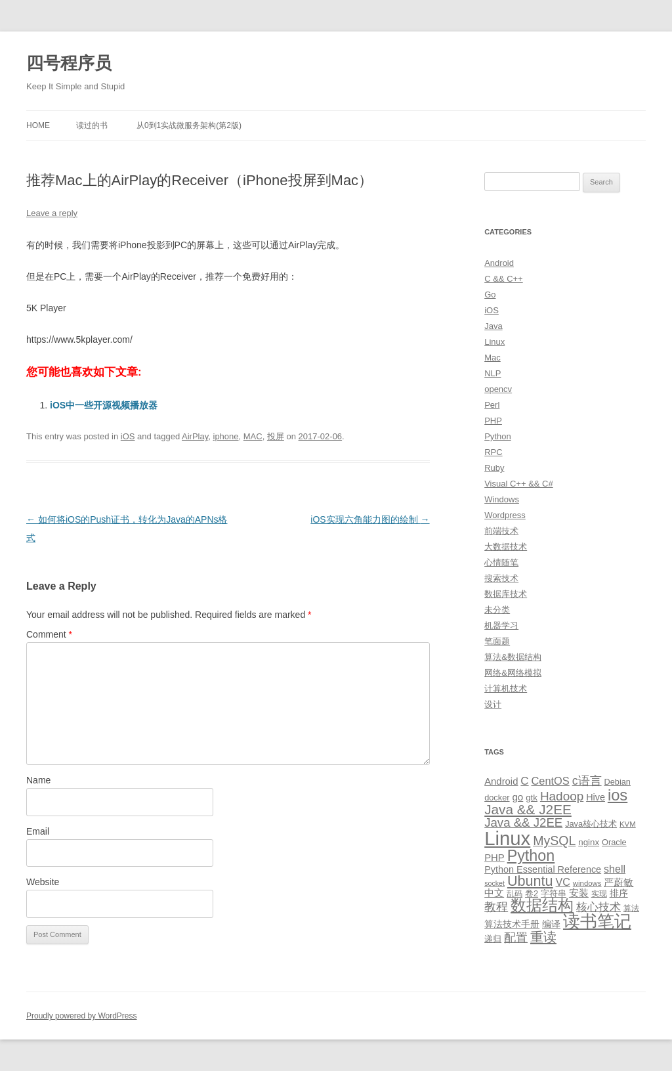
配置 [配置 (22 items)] (516, 937)
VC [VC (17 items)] (563, 882)
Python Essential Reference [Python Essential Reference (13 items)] (542, 869)
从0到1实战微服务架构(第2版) (189, 125)
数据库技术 (505, 594)
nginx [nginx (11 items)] (588, 842)
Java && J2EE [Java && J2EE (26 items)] (523, 822)
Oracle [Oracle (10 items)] (614, 842)
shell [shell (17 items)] (614, 869)
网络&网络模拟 (512, 673)
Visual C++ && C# (518, 484)
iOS (128, 436)
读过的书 (92, 125)
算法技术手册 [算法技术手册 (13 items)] (511, 924)
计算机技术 (505, 688)
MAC (252, 436)
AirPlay (195, 436)
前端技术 (501, 531)
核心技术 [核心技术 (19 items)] (598, 907)
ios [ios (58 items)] (617, 795)
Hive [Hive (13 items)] (595, 797)
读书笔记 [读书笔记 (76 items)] (597, 921)
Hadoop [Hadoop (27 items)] (561, 796)
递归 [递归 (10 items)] (492, 939)
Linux (494, 342)
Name (38, 780)
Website (42, 882)
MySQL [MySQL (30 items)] (554, 840)
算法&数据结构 (512, 657)
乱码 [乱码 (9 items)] (514, 893)
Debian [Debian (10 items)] (617, 782)
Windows (501, 499)
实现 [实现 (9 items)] (599, 893)
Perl (491, 405)
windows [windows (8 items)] (587, 883)
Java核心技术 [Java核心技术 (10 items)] (591, 824)
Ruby (494, 468)
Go (489, 294)
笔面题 (497, 641)
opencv (498, 389)
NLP (492, 373)
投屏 (275, 436)
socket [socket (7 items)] (494, 883)
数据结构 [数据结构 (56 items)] (542, 905)
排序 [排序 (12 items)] (619, 893)
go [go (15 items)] (517, 796)
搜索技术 (501, 578)
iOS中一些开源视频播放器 (104, 405)
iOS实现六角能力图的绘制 (369, 519)
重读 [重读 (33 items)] (543, 937)
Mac (492, 357)
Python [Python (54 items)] (531, 855)
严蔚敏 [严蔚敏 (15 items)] (618, 882)
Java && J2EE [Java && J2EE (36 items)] (528, 809)
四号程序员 (69, 63)
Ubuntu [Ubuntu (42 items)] (530, 881)
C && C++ (503, 279)
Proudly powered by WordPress (81, 1015)
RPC (493, 452)
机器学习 (501, 625)
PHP (493, 421)
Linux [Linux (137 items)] (507, 838)
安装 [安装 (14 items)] (579, 893)
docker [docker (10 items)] (496, 797)
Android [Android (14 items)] (501, 781)
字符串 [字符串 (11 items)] (553, 893)
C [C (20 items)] (524, 781)
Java (493, 326)
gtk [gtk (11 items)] (531, 797)
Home (38, 125)
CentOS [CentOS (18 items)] (551, 781)
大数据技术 (505, 547)
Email (37, 831)
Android (499, 263)
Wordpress (505, 515)
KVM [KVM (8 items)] (628, 824)
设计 (492, 704)
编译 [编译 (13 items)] (551, 924)
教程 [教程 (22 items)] (496, 906)
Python (497, 436)
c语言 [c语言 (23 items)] (587, 780)
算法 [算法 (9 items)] (631, 908)
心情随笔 (501, 562)
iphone (226, 436)
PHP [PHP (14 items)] (494, 857)
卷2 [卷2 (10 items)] (531, 893)
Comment (49, 634)
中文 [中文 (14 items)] (494, 893)
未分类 (497, 610)
